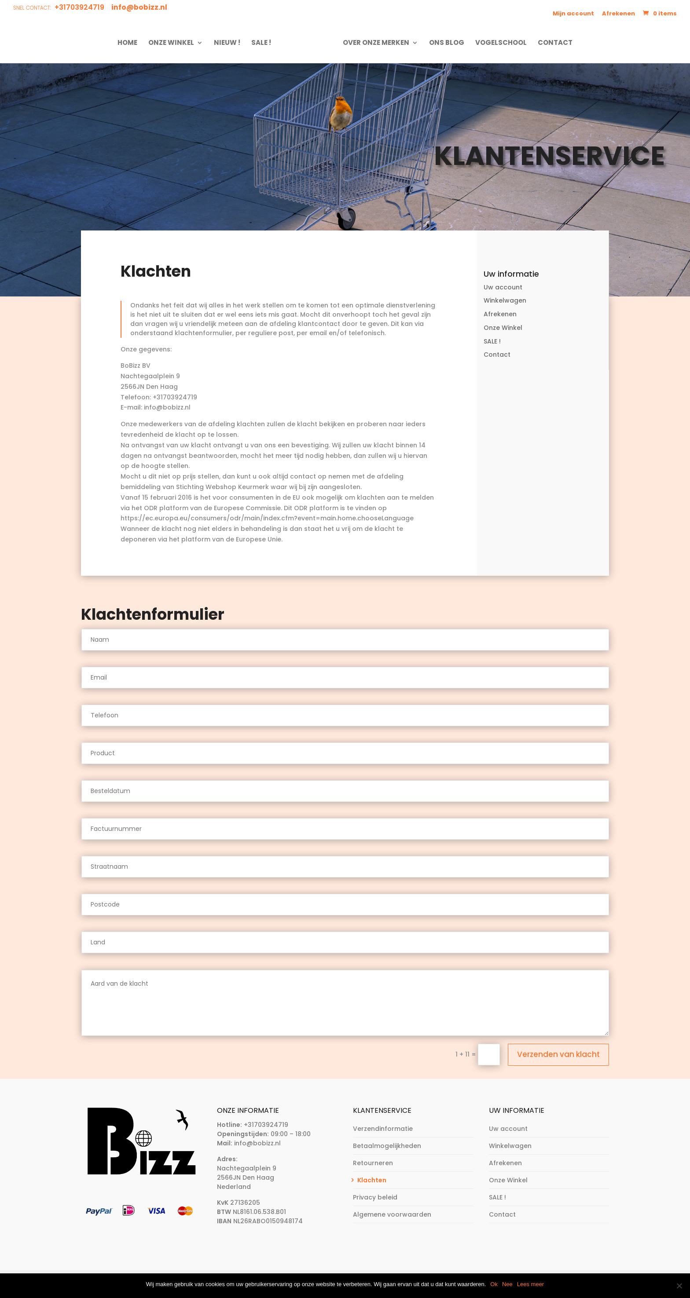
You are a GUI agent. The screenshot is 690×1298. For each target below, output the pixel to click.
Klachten (371, 1180)
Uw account (503, 287)
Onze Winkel (174, 43)
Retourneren (373, 1163)
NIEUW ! (230, 43)
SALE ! (264, 43)
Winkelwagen (505, 300)
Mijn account (573, 13)
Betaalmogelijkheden (387, 1145)
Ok (494, 1284)
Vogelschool (498, 43)
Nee (507, 1284)
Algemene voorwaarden (392, 1214)
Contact (552, 43)
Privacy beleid (375, 1197)
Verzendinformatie (383, 1128)
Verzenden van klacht (558, 1054)
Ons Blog (444, 43)
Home (130, 43)
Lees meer (530, 1284)
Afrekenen (618, 13)
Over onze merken (373, 43)
